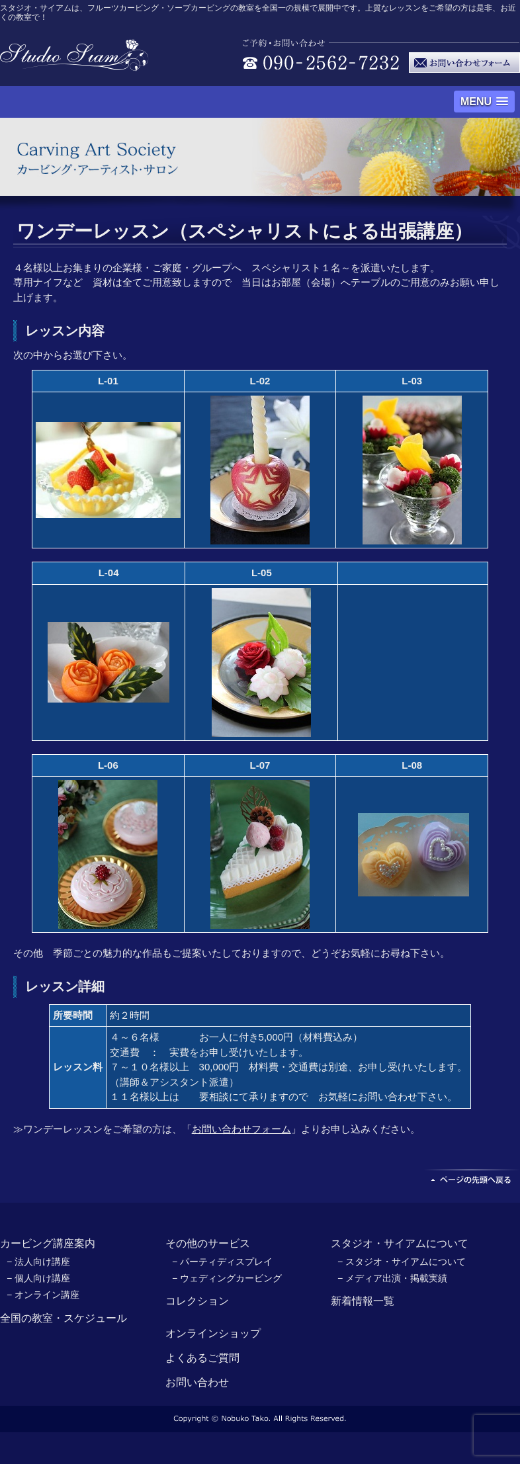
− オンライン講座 (43, 1294)
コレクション (197, 1301)
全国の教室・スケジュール (63, 1318)
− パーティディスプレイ (222, 1261)
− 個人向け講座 (38, 1278)
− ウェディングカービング (227, 1278)
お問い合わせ (197, 1382)
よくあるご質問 (202, 1357)
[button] (484, 101)
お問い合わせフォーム (241, 1129)
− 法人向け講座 (38, 1261)
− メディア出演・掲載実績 (392, 1278)
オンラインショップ (213, 1333)
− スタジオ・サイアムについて (401, 1261)
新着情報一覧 (362, 1301)
